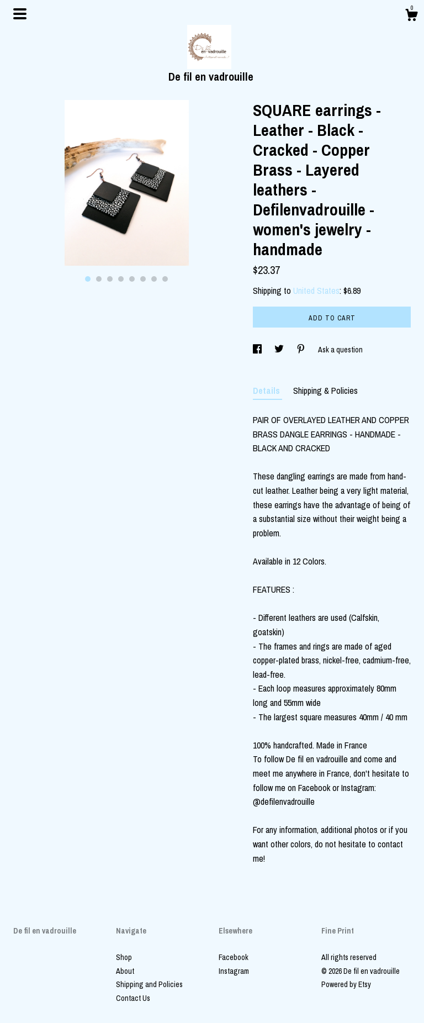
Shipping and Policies (149, 984)
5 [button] (132, 279)
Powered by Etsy (346, 984)
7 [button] (154, 279)
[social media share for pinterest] (301, 350)
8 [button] (165, 279)
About (125, 971)
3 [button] (110, 279)
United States (316, 290)
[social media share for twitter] (279, 350)
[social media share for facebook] (258, 350)
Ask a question (340, 350)
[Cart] (411, 16)
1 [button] (88, 279)
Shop (124, 957)
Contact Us (133, 998)
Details (267, 390)
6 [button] (143, 279)
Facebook (233, 957)
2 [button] (99, 279)
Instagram (234, 971)
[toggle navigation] (19, 13)
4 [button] (121, 279)
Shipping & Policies (325, 390)
